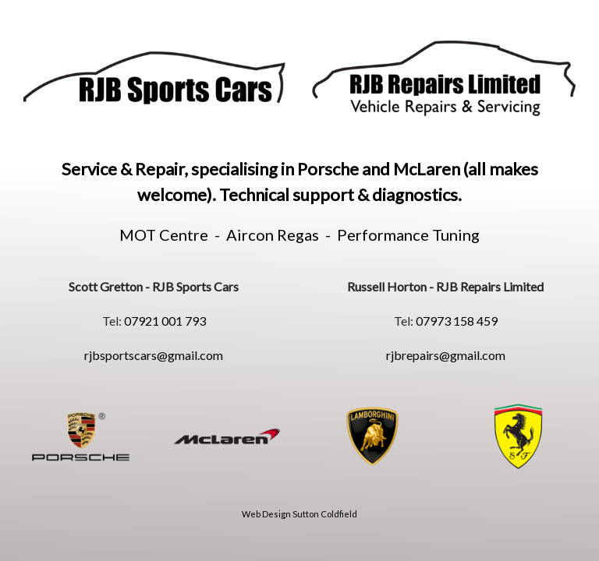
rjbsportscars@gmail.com (153, 355)
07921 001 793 (165, 320)
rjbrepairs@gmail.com (445, 355)
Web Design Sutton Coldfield (299, 514)
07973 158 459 (457, 320)
